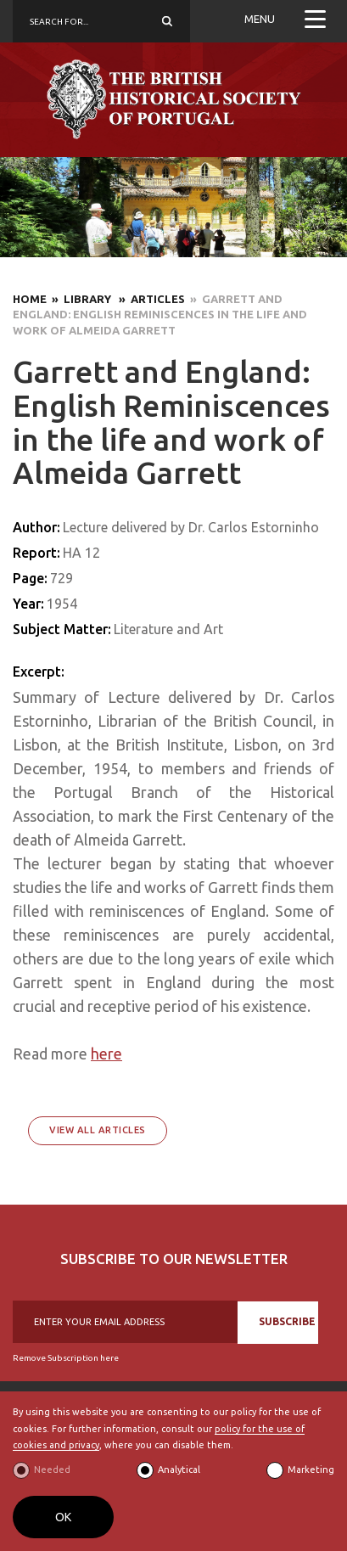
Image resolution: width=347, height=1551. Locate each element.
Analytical (179, 1469)
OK (63, 1517)
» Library (80, 299)
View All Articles (97, 1130)
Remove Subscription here (66, 1358)
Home (30, 299)
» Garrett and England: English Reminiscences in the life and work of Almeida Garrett (160, 314)
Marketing (311, 1469)
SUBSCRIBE (287, 1321)
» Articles (149, 299)
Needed (52, 1469)
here (106, 1053)
